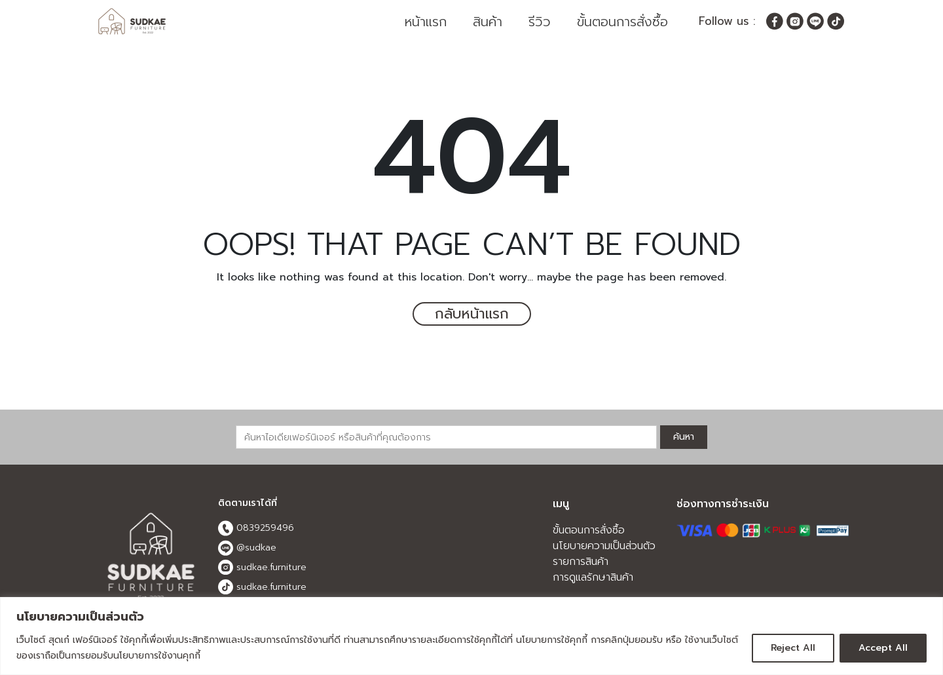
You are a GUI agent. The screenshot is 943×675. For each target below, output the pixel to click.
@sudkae (247, 548)
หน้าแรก (426, 21)
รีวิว (539, 21)
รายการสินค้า (580, 562)
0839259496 (256, 529)
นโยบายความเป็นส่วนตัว (604, 546)
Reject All (793, 648)
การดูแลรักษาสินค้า (593, 578)
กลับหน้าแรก (471, 314)
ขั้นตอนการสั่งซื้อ (622, 21)
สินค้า (487, 21)
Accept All (883, 648)
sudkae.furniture (262, 568)
